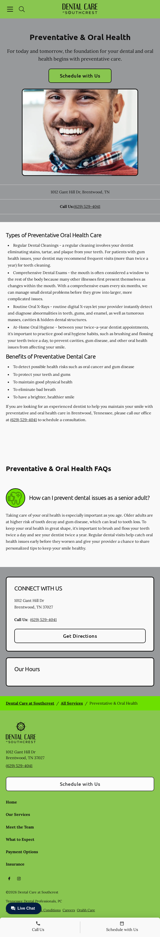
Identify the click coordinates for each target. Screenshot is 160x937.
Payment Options (22, 851)
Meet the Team (20, 827)
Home (11, 802)
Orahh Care (86, 910)
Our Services (18, 814)
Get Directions (80, 636)
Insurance (15, 864)
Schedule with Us (80, 75)
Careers (69, 910)
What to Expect (20, 839)
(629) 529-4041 (87, 206)
